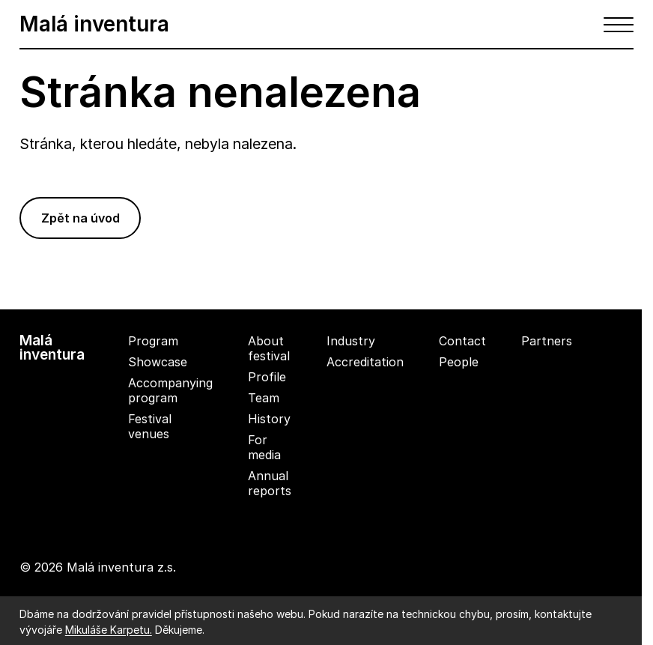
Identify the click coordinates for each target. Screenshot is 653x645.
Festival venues (149, 426)
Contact (462, 340)
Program (153, 340)
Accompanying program (170, 390)
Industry (350, 340)
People (459, 361)
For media (264, 447)
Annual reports (269, 483)
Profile (267, 376)
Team (263, 397)
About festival (269, 348)
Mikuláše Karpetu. (108, 629)
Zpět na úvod (80, 218)
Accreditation (365, 361)
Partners (546, 340)
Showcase (157, 361)
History (269, 418)
